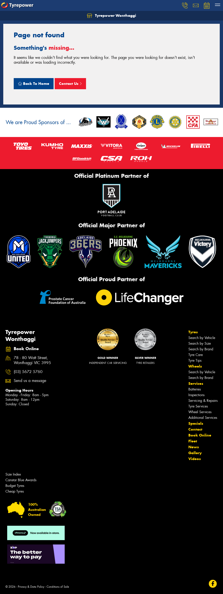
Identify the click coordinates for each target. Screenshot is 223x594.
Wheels (195, 366)
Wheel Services (199, 412)
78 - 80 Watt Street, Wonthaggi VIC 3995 (32, 360)
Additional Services (202, 417)
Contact (195, 429)
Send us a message (30, 380)
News (193, 447)
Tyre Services (198, 406)
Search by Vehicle (201, 338)
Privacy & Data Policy (31, 587)
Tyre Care (195, 355)
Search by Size (199, 343)
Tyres (193, 332)
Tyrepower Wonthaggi (111, 15)
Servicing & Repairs (203, 400)
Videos (194, 458)
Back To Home (33, 83)
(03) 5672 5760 (28, 371)
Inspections (196, 395)
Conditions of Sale (58, 587)
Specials (195, 423)
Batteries (194, 389)
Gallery (195, 452)
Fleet (192, 441)
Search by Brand (200, 349)
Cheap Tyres (14, 491)
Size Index (13, 474)
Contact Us (70, 83)
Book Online (199, 435)
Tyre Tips (194, 360)
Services (195, 383)
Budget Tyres (14, 485)
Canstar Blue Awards (20, 480)
